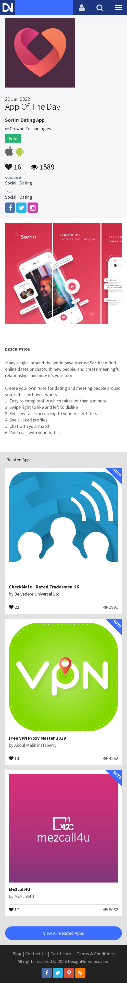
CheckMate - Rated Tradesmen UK (44, 587)
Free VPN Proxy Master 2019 (37, 738)
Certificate (60, 954)
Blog (16, 954)
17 (14, 909)
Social (10, 183)
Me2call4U (19, 889)
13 (14, 757)
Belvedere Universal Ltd (37, 594)
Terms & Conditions (96, 954)
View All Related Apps (63, 933)
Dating (25, 183)
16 (13, 164)
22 (14, 606)
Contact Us (36, 954)
